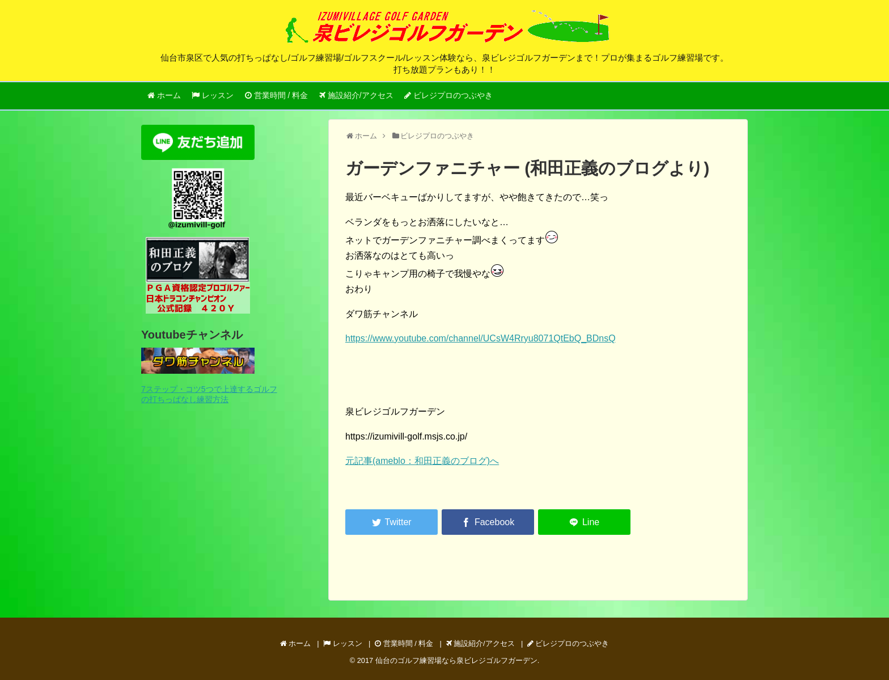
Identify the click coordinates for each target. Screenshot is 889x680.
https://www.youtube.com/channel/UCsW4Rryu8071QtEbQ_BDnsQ (480, 338)
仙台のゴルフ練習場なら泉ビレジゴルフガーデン (456, 660)
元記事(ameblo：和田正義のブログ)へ (422, 461)
